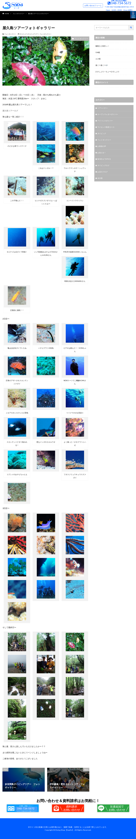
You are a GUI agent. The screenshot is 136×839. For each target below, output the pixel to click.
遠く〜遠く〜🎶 (101, 65)
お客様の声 (101, 146)
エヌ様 (98, 59)
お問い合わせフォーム (93, 5)
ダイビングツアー (33, 34)
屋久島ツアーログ (10, 110)
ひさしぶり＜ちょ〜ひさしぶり (107, 72)
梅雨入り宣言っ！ (102, 46)
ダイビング (23, 34)
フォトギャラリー (18, 13)
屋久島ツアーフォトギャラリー (38, 13)
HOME (7, 13)
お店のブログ (102, 172)
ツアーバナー (102, 108)
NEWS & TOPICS (104, 159)
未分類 (100, 178)
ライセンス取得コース (105, 127)
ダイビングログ (103, 166)
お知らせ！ (101, 153)
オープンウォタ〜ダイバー (107, 114)
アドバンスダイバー (105, 121)
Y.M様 (97, 52)
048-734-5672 (121, 3)
